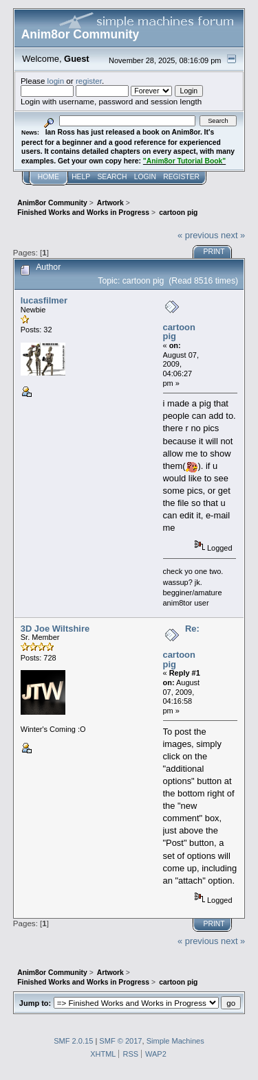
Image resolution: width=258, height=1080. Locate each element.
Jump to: (35, 1003)
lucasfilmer (44, 300)
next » (233, 235)
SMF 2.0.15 (73, 1041)
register (89, 80)
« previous (198, 235)
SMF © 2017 (120, 1041)
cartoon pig (179, 332)
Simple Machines (175, 1041)
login (56, 80)
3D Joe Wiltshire (55, 628)
